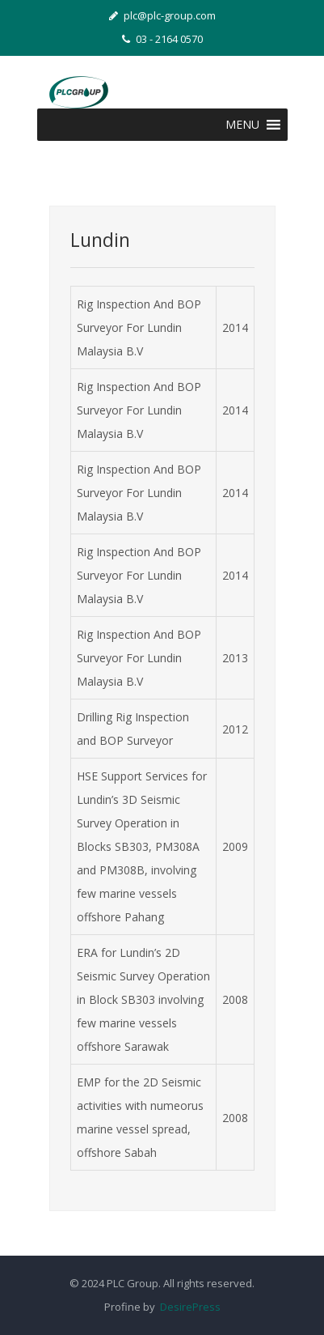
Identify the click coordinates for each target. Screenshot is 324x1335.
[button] (242, 124)
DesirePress (188, 1306)
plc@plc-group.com (162, 15)
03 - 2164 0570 (162, 39)
